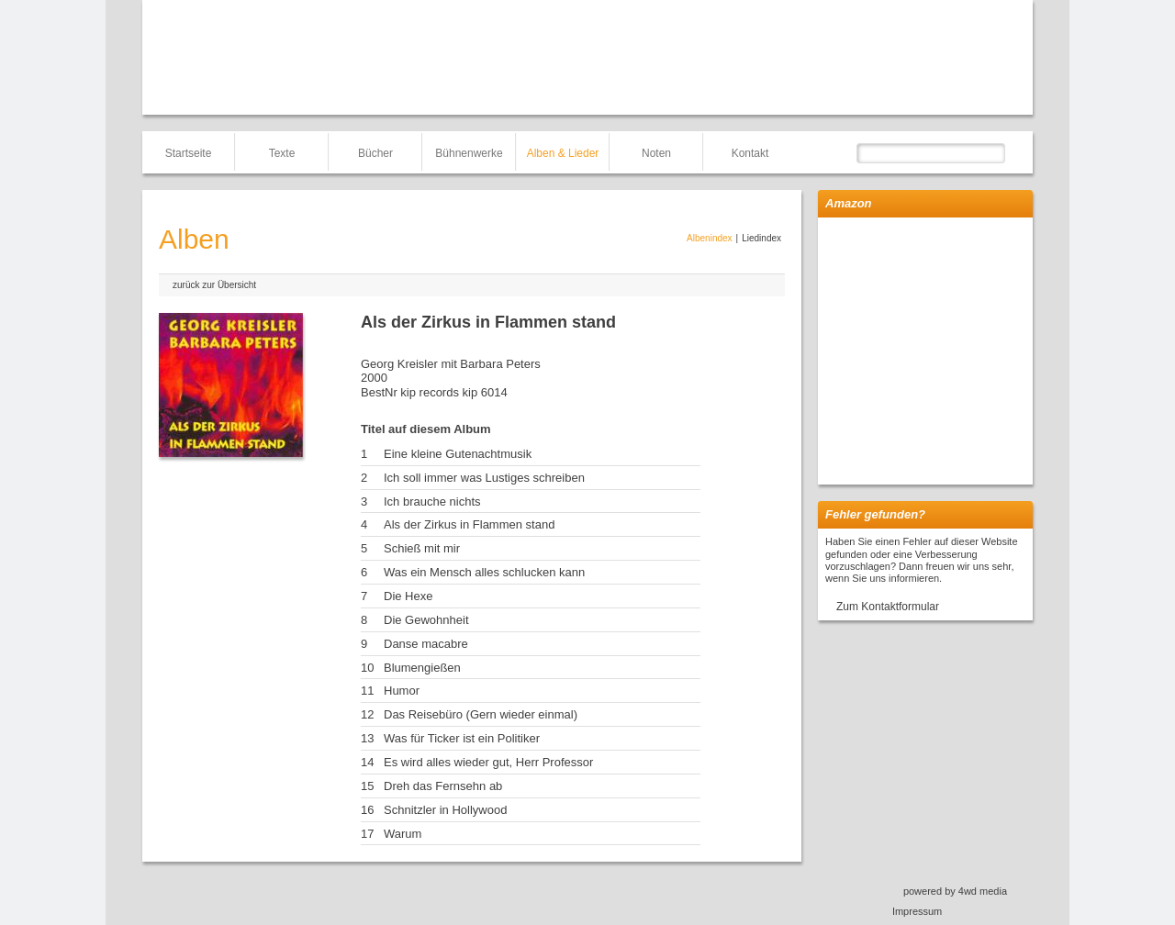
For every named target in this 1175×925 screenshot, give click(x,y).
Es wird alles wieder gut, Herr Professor (488, 762)
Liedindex (761, 238)
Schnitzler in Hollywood (445, 810)
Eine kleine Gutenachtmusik (458, 454)
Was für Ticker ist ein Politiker (462, 738)
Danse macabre (426, 644)
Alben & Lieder (563, 153)
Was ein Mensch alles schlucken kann (484, 572)
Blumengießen (422, 667)
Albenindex (709, 238)
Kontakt (750, 153)
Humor (402, 690)
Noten (656, 153)
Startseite (188, 153)
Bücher (375, 153)
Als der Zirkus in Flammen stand (469, 524)
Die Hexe (408, 596)
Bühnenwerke (468, 153)
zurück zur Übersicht (214, 285)
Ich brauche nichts (432, 501)
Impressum (917, 911)
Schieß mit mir (422, 548)
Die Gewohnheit (426, 620)
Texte (282, 153)
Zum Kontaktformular (887, 606)
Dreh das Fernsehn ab (443, 786)
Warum (402, 834)
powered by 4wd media (955, 891)
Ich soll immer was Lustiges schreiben (484, 478)
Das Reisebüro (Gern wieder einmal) (480, 714)
